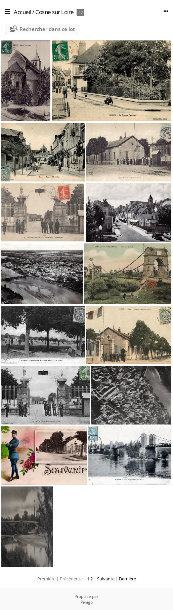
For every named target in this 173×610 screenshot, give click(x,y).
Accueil (22, 12)
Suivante (106, 579)
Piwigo (87, 602)
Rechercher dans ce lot (47, 29)
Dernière (127, 579)
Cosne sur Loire (54, 12)
